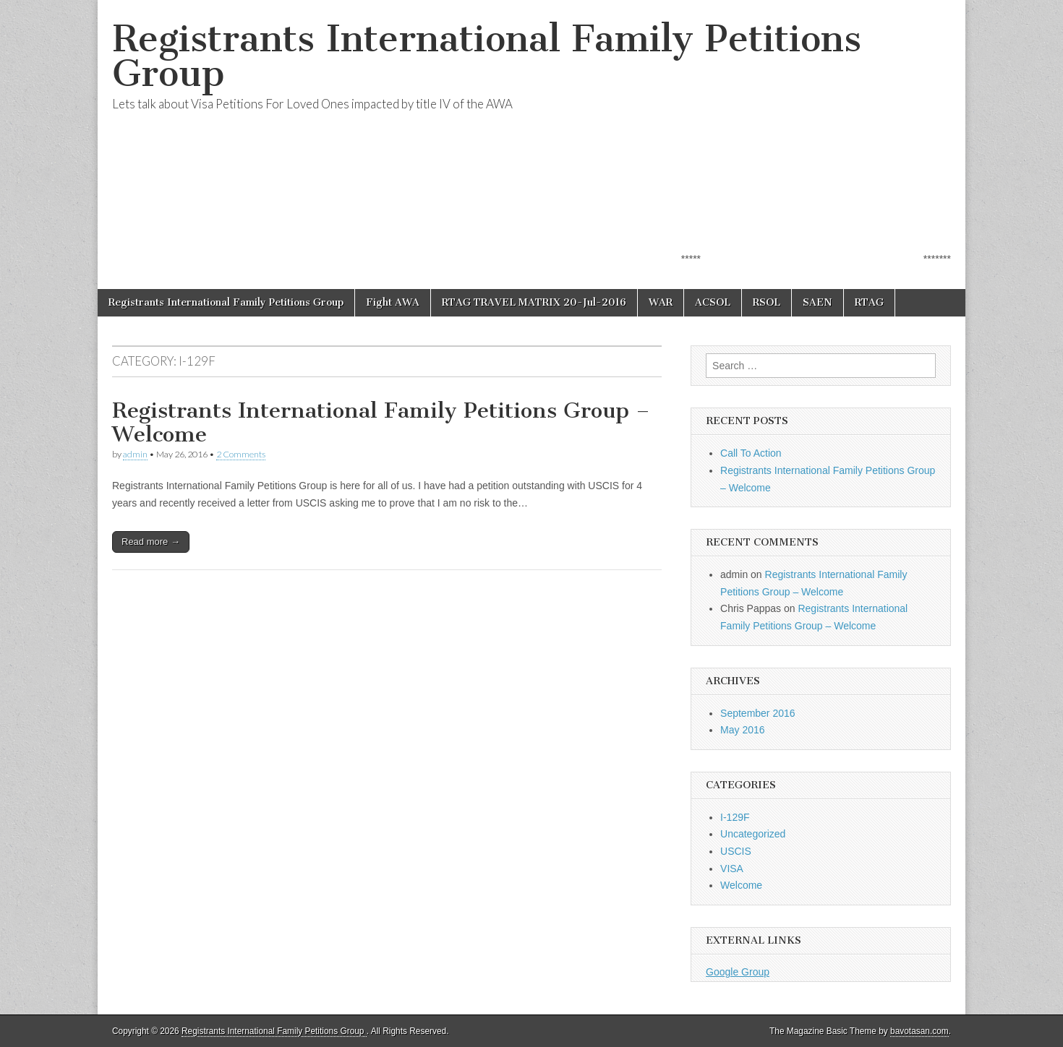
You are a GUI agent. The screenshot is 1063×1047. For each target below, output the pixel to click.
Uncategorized (752, 834)
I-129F (734, 817)
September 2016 (757, 713)
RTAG (869, 302)
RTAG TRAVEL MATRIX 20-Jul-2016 (534, 302)
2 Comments (240, 454)
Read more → (150, 541)
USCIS (735, 851)
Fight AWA (392, 302)
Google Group (737, 972)
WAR (661, 302)
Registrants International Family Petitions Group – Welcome (381, 422)
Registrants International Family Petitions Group (486, 56)
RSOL (766, 302)
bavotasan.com (919, 1031)
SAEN (817, 302)
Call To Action (751, 453)
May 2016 (742, 730)
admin (135, 454)
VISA (731, 868)
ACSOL (712, 302)
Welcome (741, 885)
